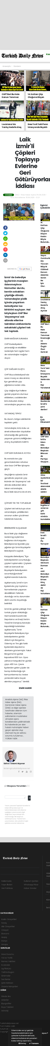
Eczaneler (5, 965)
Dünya (4, 940)
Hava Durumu (7, 954)
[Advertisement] (25, 25)
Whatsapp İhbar (31, 884)
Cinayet (5, 930)
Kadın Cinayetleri (9, 919)
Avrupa (4, 944)
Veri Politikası (7, 888)
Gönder (30, 798)
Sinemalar (5, 975)
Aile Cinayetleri (8, 926)
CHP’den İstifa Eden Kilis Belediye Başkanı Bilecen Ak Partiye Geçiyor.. (45, 449)
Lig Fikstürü (6, 968)
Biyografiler (6, 1003)
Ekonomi (5, 933)
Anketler (5, 1000)
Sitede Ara (6, 996)
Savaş (4, 923)
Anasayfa (7, 66)
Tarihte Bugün (7, 972)
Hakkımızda (6, 881)
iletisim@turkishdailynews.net (17, 768)
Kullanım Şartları (31, 881)
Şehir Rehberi (7, 983)
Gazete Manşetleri (9, 986)
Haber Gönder (30, 888)
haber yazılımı (6, 1034)
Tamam (34, 1043)
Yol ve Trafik (6, 957)
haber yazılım (6, 1040)
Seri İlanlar (5, 979)
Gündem (17, 66)
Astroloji (4, 1010)
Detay (22, 1043)
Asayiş (4, 937)
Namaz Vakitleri (8, 961)
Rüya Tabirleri (7, 1007)
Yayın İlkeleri (6, 884)
